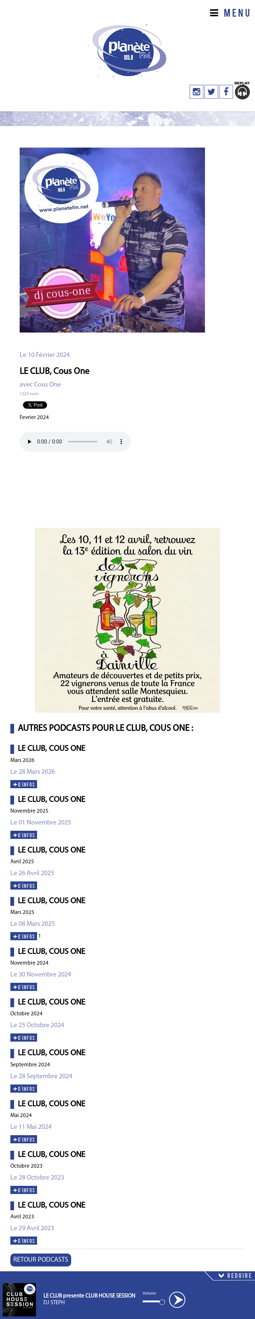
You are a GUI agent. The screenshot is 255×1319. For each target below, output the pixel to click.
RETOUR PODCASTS (40, 1260)
